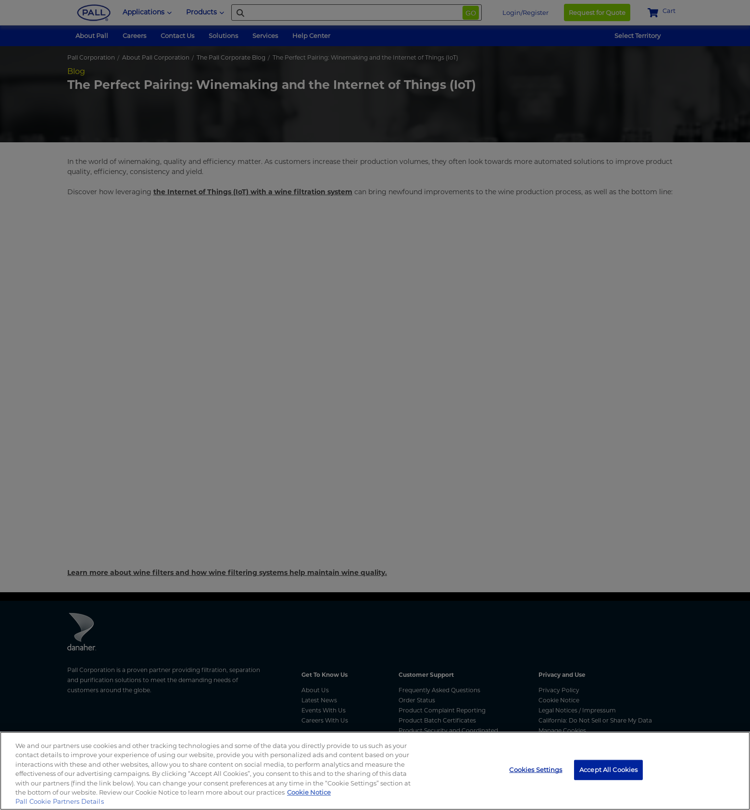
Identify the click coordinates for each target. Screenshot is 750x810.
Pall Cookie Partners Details (59, 801)
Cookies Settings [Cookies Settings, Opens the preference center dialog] (535, 769)
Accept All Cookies (608, 769)
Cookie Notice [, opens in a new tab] (309, 792)
